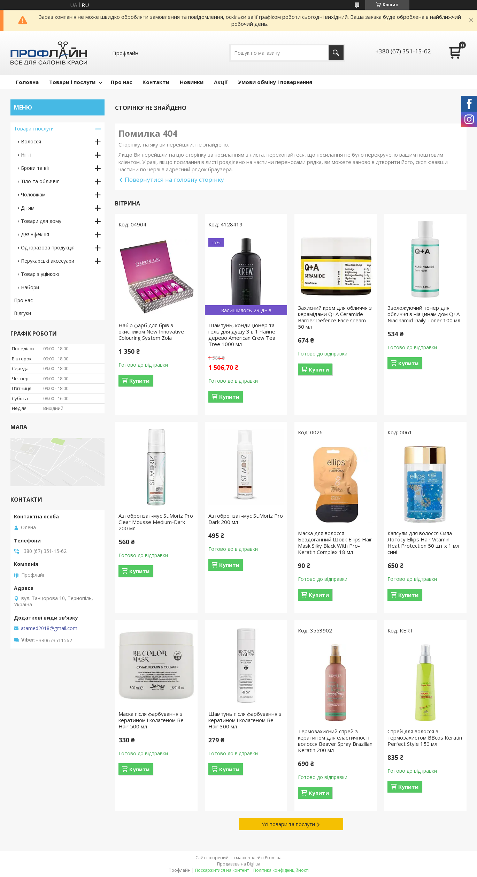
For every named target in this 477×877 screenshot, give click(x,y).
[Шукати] (336, 52)
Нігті (26, 154)
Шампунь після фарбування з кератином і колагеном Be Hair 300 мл (245, 720)
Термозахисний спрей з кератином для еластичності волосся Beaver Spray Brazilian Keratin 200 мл (335, 740)
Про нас (121, 81)
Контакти (156, 81)
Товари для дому (41, 221)
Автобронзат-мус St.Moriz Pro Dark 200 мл (245, 518)
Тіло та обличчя (40, 181)
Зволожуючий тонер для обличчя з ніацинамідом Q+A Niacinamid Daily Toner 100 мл (423, 314)
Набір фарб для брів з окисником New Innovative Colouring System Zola (151, 331)
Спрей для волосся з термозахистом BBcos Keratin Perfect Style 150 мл (424, 737)
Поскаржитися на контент (222, 870)
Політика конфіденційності (281, 870)
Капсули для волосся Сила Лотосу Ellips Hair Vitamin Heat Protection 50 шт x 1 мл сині (423, 542)
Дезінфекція (35, 234)
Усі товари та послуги (288, 823)
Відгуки (22, 313)
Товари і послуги (72, 81)
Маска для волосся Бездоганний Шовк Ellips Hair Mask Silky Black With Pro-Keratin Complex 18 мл (335, 542)
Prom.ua (273, 858)
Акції (221, 81)
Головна (27, 81)
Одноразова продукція (48, 247)
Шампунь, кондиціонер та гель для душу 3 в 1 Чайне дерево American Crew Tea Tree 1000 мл (241, 334)
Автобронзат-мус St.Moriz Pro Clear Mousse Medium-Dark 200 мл (155, 521)
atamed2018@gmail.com (49, 628)
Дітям (27, 207)
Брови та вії (35, 168)
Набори (30, 287)
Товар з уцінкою (40, 274)
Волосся (31, 141)
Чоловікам (33, 194)
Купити (139, 380)
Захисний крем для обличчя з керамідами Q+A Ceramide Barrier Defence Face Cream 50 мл (335, 317)
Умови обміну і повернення (275, 81)
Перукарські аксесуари (47, 260)
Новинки (191, 81)
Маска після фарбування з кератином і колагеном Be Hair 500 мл (151, 720)
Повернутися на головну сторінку (174, 179)
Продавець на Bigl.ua (238, 864)
